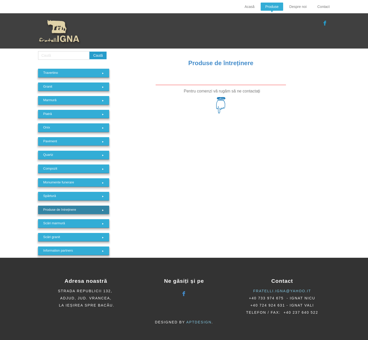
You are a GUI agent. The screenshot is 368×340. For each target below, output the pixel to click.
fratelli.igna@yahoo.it (282, 291)
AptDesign (199, 322)
